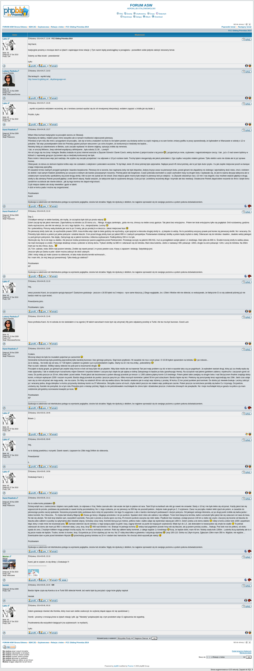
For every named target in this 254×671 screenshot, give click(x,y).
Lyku (5, 39)
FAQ (120, 14)
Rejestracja (126, 17)
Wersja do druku (245, 653)
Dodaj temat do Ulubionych (241, 651)
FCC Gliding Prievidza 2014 (77, 27)
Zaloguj (137, 17)
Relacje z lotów (57, 27)
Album (146, 17)
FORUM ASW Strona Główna (15, 27)
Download (157, 17)
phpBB (116, 666)
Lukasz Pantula (10, 71)
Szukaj (128, 14)
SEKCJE (32, 27)
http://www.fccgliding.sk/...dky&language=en (47, 79)
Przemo (130, 666)
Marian (6, 556)
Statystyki (161, 14)
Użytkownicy (139, 14)
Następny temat (244, 27)
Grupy (151, 14)
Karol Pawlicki (9, 130)
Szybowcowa (43, 27)
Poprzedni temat (229, 27)
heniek (6, 585)
